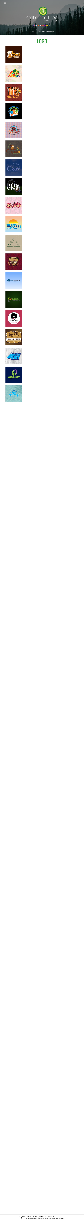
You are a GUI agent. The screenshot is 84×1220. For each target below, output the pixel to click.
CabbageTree (43, 31)
